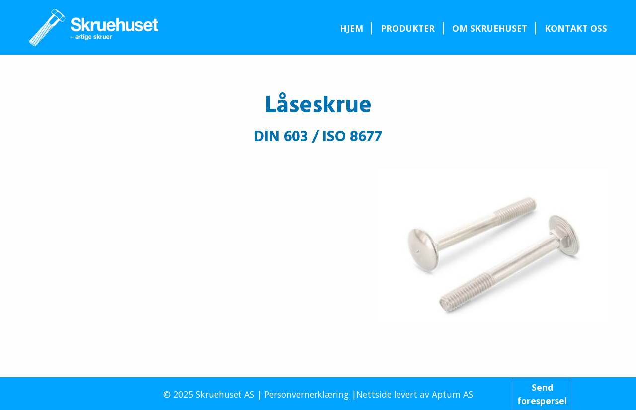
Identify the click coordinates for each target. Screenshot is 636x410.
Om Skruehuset (489, 28)
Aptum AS (452, 394)
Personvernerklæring (306, 394)
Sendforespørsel (542, 393)
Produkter (408, 28)
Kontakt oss (576, 28)
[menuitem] (351, 28)
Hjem (351, 28)
